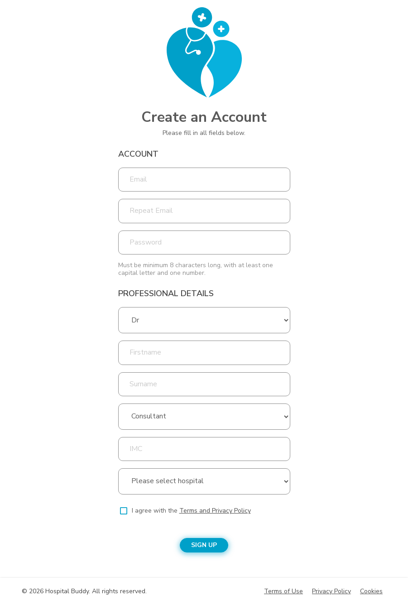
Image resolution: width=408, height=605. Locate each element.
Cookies (371, 591)
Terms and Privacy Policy (215, 510)
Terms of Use (283, 591)
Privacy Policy (331, 591)
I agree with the (191, 510)
